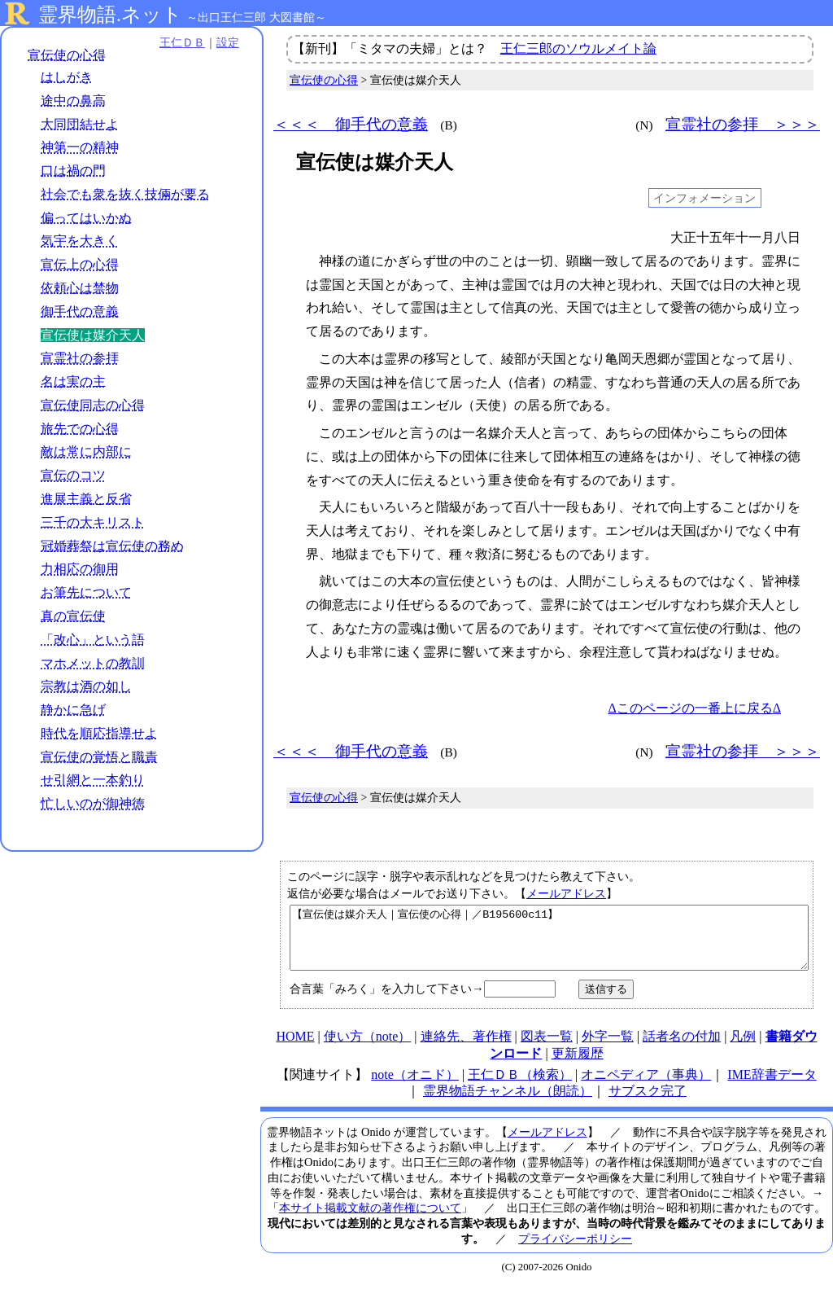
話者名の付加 (682, 1048)
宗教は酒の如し (86, 686)
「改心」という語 (93, 640)
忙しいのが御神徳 (93, 803)
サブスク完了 (647, 1103)
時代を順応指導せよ (99, 733)
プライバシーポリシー (575, 1250)
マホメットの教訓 (93, 663)
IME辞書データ (771, 1087)
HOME (295, 1048)
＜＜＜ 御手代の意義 (350, 124)
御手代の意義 (80, 311)
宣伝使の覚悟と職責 (99, 757)
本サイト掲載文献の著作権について (370, 1219)
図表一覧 (547, 1048)
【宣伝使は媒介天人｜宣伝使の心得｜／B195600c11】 (549, 944)
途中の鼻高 (73, 100)
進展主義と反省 (86, 499)
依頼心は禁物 (80, 288)
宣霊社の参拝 (80, 359)
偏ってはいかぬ (86, 218)
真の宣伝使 (73, 616)
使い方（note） (368, 1048)
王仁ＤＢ (179, 42)
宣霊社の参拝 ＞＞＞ (742, 124)
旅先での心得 (80, 429)
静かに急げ (73, 710)
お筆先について (86, 592)
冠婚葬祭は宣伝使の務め (112, 546)
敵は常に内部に (86, 452)
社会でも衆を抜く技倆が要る (125, 194)
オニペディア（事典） (646, 1087)
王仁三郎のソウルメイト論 (578, 48)
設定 (224, 42)
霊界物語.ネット (110, 14)
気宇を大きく (80, 241)
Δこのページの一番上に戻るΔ (694, 708)
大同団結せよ (80, 124)
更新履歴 (578, 1065)
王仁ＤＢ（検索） (520, 1087)
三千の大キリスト (93, 522)
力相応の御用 (80, 570)
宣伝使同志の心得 (93, 405)
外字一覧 (608, 1048)
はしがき (67, 77)
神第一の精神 (80, 148)
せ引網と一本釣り (93, 780)
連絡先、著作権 (466, 1048)
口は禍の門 (73, 171)
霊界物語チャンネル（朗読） (507, 1103)
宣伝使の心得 (67, 55)
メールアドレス (566, 893)
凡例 (743, 1048)
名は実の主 (73, 381)
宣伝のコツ (73, 475)
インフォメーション (704, 197)
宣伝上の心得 (80, 264)
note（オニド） (415, 1087)
